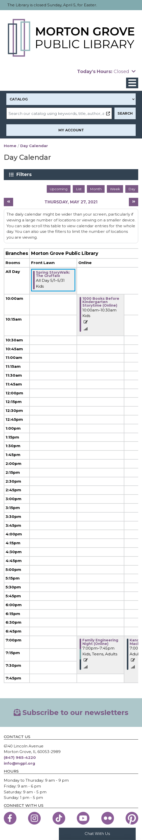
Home (10, 145)
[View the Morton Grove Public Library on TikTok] (59, 818)
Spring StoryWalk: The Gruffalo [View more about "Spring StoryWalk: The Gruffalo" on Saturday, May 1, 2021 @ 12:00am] (53, 274)
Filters (24, 174)
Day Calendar (34, 145)
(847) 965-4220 (20, 757)
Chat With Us (97, 833)
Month (96, 189)
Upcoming (58, 189)
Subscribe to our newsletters (71, 712)
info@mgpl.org (19, 763)
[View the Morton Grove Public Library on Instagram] (34, 818)
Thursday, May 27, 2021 (71, 202)
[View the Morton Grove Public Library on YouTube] (83, 818)
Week (115, 189)
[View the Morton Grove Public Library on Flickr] (107, 818)
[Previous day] (8, 202)
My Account (71, 130)
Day (131, 189)
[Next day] (133, 202)
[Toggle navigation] (132, 83)
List (79, 189)
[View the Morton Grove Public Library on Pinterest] (132, 818)
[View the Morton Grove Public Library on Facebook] (10, 818)
